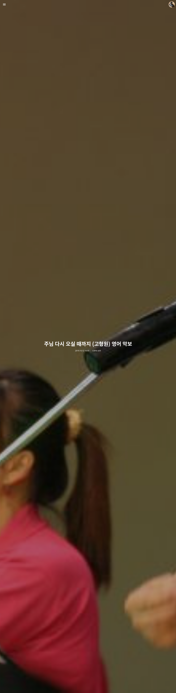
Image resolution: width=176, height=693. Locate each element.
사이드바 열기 (4, 4)
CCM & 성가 (96, 351)
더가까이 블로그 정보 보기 (171, 4)
